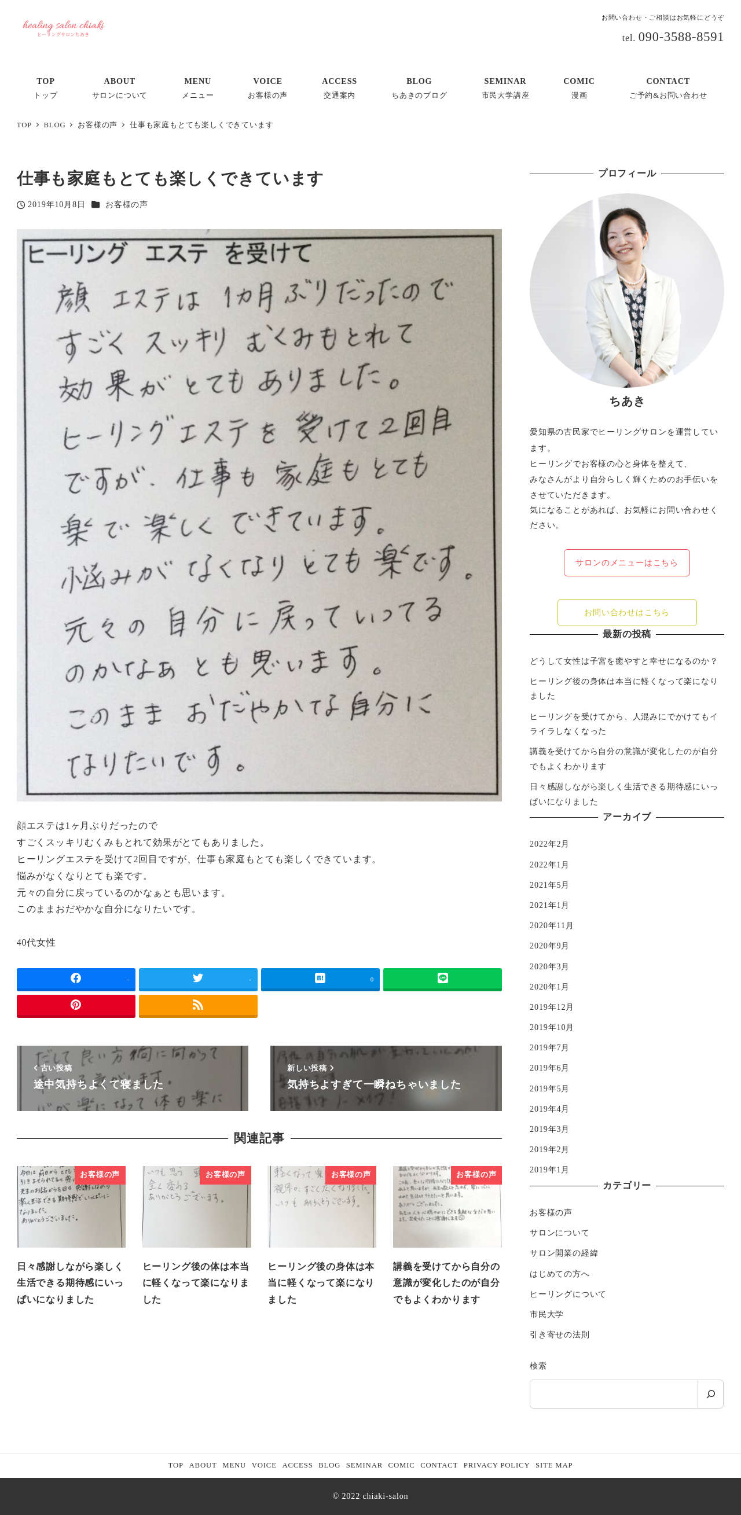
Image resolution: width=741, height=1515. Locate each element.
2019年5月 (550, 1088)
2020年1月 (550, 986)
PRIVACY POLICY (497, 1465)
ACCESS (297, 1465)
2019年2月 (550, 1149)
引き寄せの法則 (560, 1334)
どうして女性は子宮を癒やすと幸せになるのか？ (624, 660)
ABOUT (203, 1465)
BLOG (329, 1465)
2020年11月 (552, 925)
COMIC (401, 1465)
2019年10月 (552, 1027)
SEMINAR (364, 1465)
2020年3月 (550, 966)
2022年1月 (550, 864)
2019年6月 (550, 1067)
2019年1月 (550, 1169)
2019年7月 (550, 1047)
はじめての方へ (560, 1273)
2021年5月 (550, 884)
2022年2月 (550, 843)
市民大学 (547, 1314)
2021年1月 (550, 905)
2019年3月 (550, 1129)
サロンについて (560, 1232)
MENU (234, 1465)
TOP (176, 1465)
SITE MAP (554, 1465)
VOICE (264, 1465)
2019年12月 (552, 1007)
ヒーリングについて (568, 1294)
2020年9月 (550, 945)
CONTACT (439, 1465)
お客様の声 (126, 204)
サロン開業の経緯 (564, 1252)
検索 (538, 1365)
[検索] (711, 1394)
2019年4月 (550, 1108)
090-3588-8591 (681, 37)
